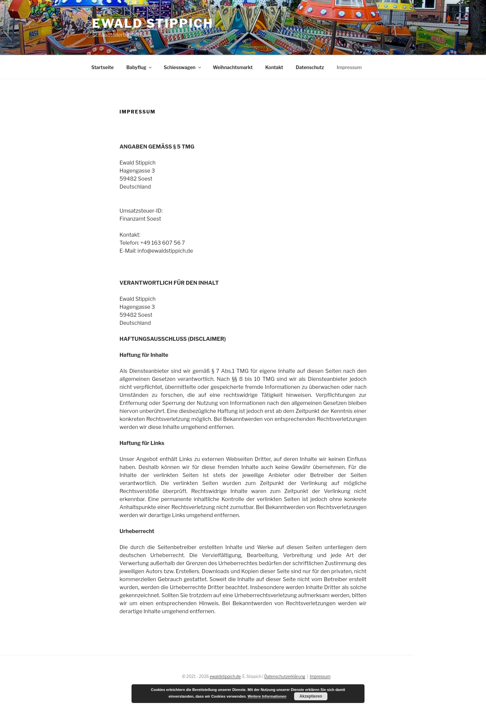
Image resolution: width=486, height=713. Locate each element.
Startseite (102, 67)
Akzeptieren (310, 696)
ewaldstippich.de (225, 676)
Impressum (349, 67)
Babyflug (140, 67)
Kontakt (274, 67)
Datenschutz (310, 67)
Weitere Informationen (267, 696)
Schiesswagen (183, 67)
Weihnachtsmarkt (233, 67)
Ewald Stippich (152, 23)
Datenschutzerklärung (284, 676)
